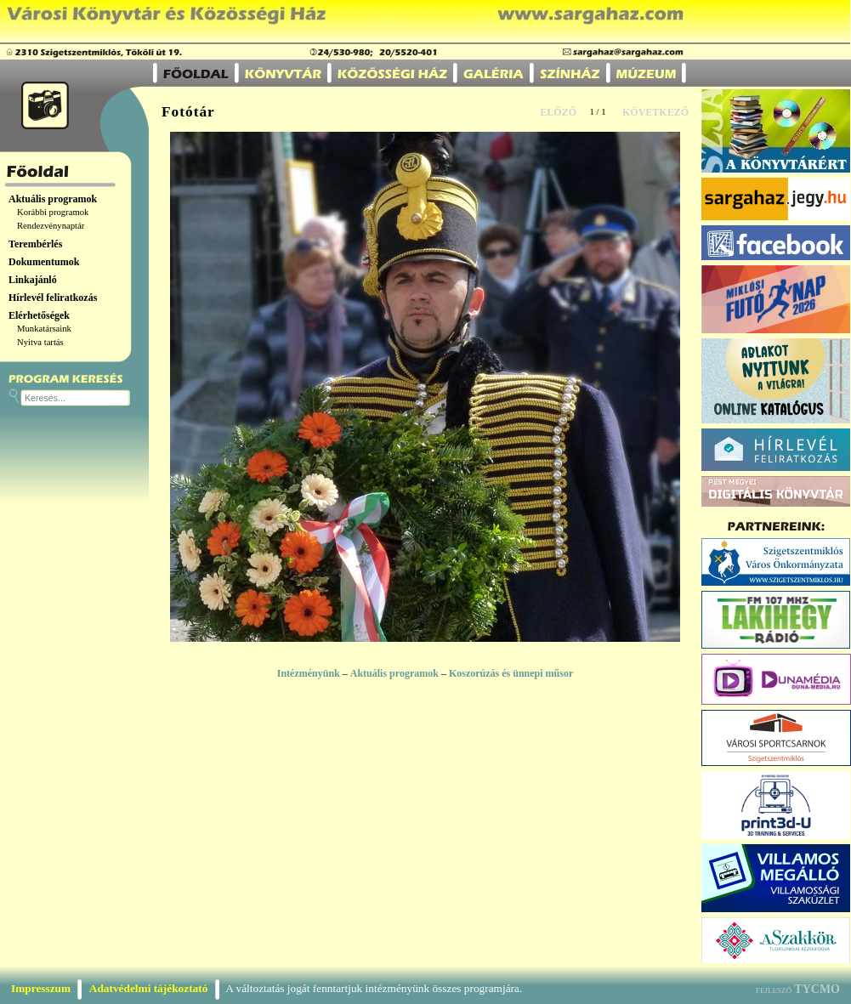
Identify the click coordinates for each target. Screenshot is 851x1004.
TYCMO (817, 989)
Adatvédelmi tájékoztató (148, 988)
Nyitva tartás (40, 342)
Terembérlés (35, 244)
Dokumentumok (44, 262)
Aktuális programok (53, 199)
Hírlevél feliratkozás (53, 297)
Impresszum (41, 988)
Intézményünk (308, 673)
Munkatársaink (44, 328)
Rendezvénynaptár (50, 225)
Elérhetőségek (39, 315)
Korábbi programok (52, 212)
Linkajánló (33, 280)
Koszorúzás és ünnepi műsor (511, 673)
